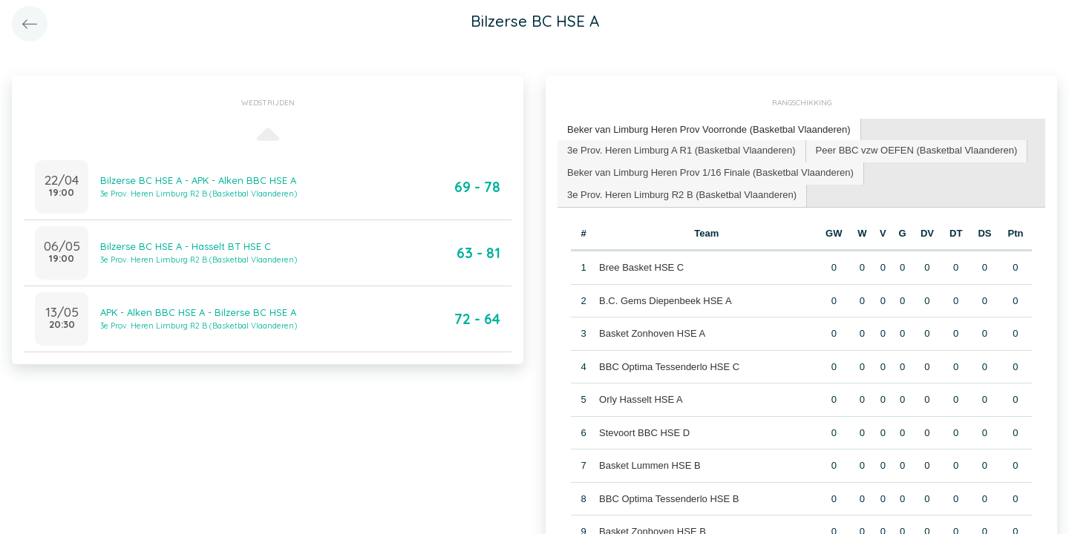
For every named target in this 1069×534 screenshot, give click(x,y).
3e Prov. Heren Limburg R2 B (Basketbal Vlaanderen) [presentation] (682, 194)
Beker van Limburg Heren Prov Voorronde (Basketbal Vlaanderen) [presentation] (709, 129)
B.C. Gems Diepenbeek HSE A (665, 300)
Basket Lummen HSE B (650, 465)
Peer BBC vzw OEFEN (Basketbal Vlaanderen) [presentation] (917, 150)
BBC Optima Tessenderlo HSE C (669, 366)
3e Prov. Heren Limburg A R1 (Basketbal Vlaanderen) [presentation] (681, 150)
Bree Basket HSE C (641, 267)
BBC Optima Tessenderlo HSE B (669, 498)
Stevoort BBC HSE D (644, 432)
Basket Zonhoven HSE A (652, 333)
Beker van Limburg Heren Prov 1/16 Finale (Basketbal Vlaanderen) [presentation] (710, 172)
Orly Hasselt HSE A (641, 399)
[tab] (709, 130)
